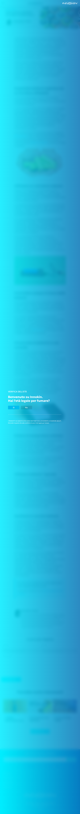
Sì (14, 407)
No (26, 407)
